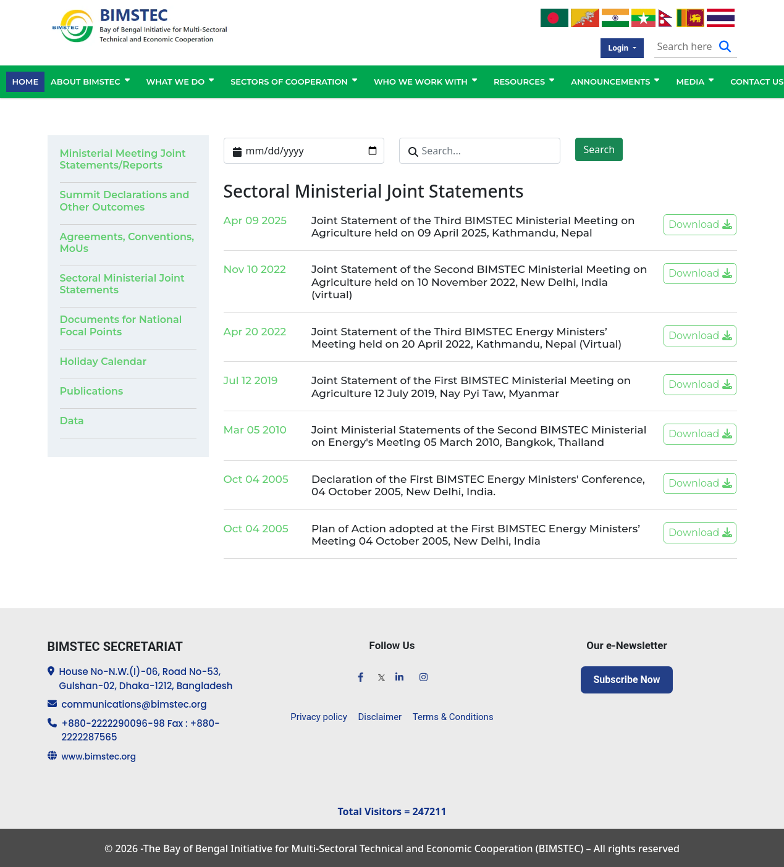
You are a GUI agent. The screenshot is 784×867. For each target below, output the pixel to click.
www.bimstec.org (102, 754)
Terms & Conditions (450, 712)
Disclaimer (380, 712)
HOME (25, 78)
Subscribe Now (626, 678)
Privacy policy (321, 712)
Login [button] (619, 45)
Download (700, 223)
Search (599, 148)
